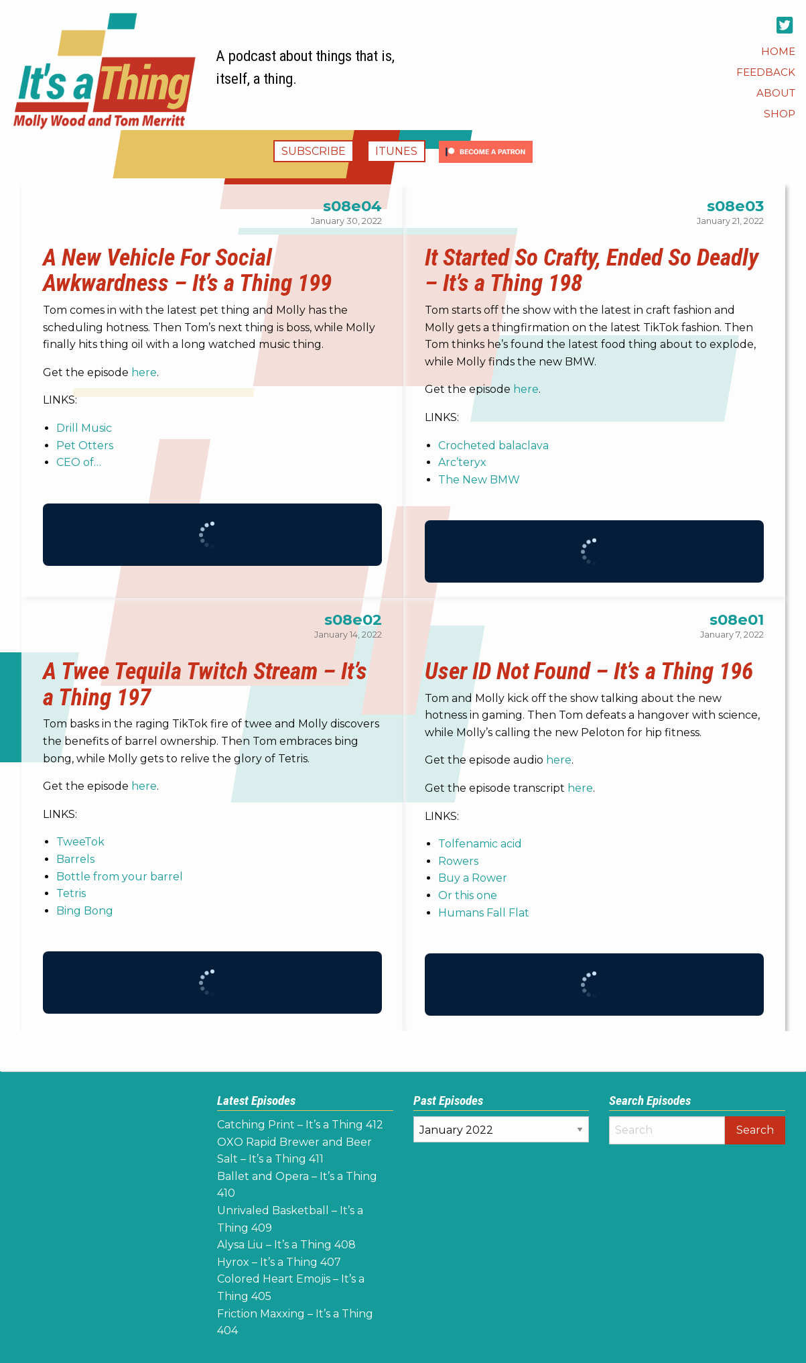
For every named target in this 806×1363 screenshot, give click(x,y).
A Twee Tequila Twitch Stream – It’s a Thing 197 (205, 684)
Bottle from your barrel (119, 876)
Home (778, 51)
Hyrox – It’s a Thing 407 (279, 1262)
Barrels (75, 859)
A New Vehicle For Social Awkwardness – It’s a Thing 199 (187, 270)
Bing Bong (84, 910)
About (775, 92)
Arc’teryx (462, 462)
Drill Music (84, 428)
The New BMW (479, 479)
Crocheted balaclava (493, 445)
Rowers (458, 861)
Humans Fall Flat (483, 912)
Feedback (765, 72)
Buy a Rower (472, 878)
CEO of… (78, 462)
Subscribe (313, 151)
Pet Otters (84, 445)
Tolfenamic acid (480, 843)
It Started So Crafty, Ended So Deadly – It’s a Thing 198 (591, 270)
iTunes (396, 151)
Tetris (71, 893)
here (144, 372)
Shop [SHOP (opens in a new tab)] (779, 113)
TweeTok (80, 841)
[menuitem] (778, 51)
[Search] (667, 1130)
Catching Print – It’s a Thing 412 (300, 1124)
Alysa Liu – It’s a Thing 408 (286, 1244)
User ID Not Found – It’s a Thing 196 (589, 671)
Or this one (467, 895)
